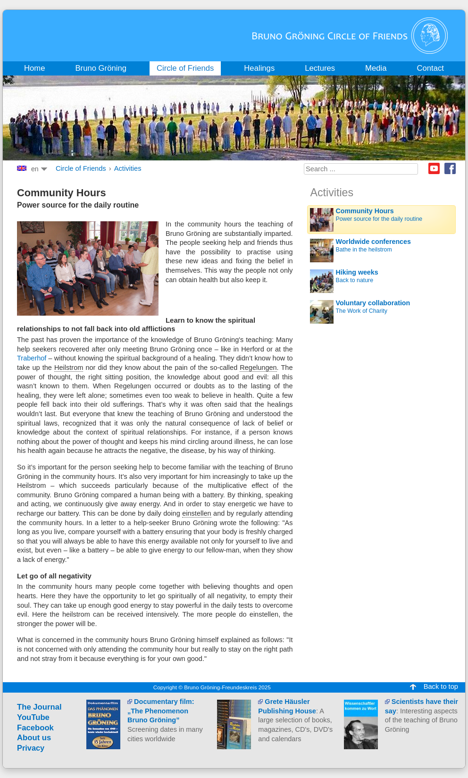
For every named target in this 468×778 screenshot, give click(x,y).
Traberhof (33, 358)
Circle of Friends (81, 168)
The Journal (39, 707)
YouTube (33, 717)
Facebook (450, 168)
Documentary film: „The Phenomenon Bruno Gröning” (160, 711)
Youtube (434, 168)
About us (34, 737)
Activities (128, 168)
